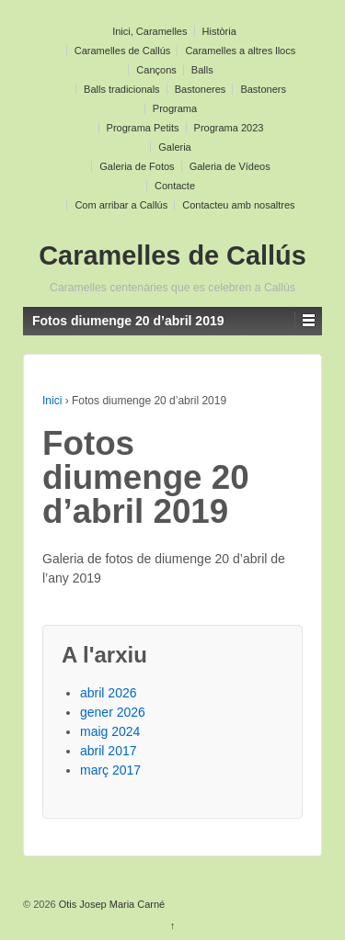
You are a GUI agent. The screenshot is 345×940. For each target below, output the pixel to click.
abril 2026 (108, 692)
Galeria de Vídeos (230, 166)
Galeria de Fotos (136, 166)
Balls (202, 69)
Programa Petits (143, 127)
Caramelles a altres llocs (240, 50)
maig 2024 (110, 731)
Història (219, 31)
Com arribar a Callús (121, 204)
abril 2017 (108, 750)
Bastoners (263, 89)
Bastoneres (200, 89)
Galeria (174, 147)
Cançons (156, 69)
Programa (175, 108)
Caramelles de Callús (123, 50)
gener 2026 (112, 712)
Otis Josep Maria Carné (111, 904)
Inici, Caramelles (149, 31)
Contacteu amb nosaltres (238, 204)
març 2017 (110, 770)
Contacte (175, 185)
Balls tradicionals (122, 89)
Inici (52, 400)
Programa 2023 (229, 127)
